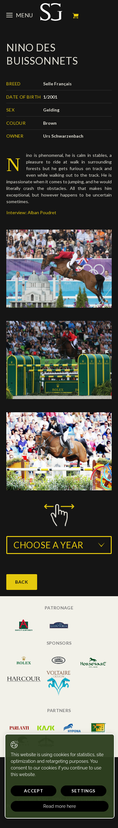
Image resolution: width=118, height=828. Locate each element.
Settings (83, 790)
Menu (19, 15)
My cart (75, 16)
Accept (33, 790)
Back (21, 582)
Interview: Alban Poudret (31, 212)
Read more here (59, 806)
